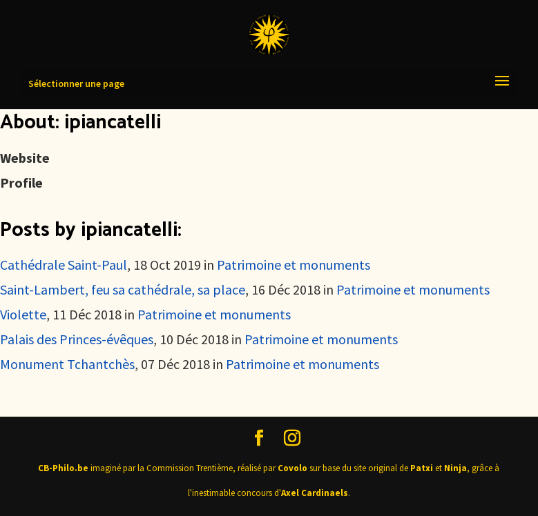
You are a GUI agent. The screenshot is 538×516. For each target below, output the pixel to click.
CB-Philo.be (63, 468)
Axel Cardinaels (314, 493)
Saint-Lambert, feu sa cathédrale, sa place (122, 289)
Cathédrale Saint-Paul (63, 264)
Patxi (421, 468)
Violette (23, 314)
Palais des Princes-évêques (76, 339)
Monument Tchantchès (67, 364)
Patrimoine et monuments (293, 264)
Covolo (292, 468)
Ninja (455, 468)
